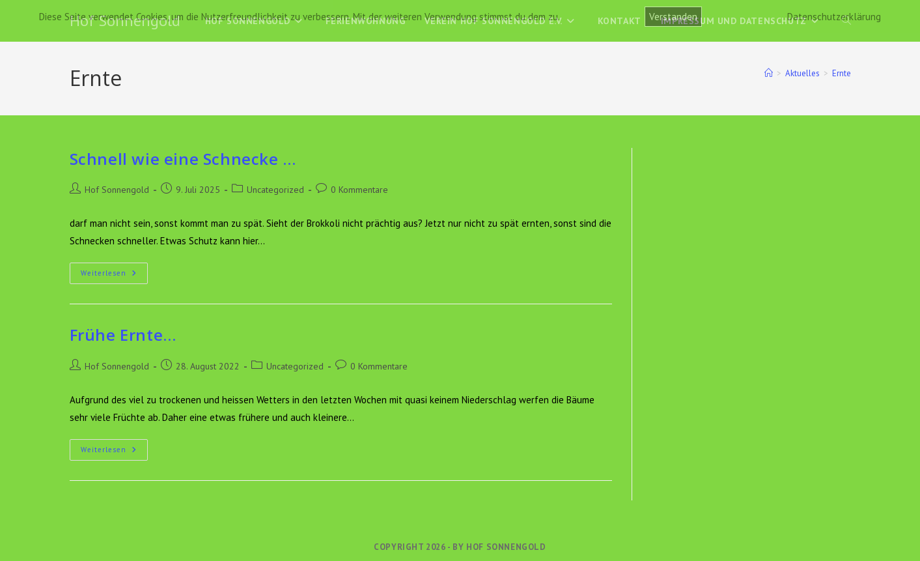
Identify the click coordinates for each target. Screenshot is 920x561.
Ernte (841, 73)
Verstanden (673, 16)
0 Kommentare (359, 189)
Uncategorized (275, 189)
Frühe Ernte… (123, 334)
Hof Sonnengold (117, 189)
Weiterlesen (114, 276)
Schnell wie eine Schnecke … (183, 158)
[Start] (768, 73)
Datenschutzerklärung (834, 16)
